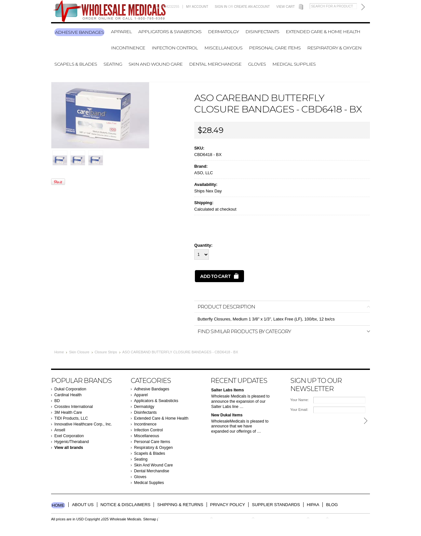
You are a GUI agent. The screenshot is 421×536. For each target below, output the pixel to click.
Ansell (59, 430)
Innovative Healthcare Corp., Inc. (83, 424)
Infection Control (175, 48)
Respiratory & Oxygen (334, 48)
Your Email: (299, 410)
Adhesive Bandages (79, 32)
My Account (197, 6)
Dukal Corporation (70, 389)
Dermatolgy (223, 31)
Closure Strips (106, 352)
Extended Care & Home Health (323, 31)
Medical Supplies (294, 64)
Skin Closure (79, 352)
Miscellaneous (223, 48)
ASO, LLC (203, 172)
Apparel (121, 31)
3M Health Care (68, 412)
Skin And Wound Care (156, 64)
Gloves (257, 64)
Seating (112, 64)
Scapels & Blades (75, 64)
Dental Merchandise (215, 64)
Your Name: (299, 400)
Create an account (252, 6)
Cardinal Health (68, 395)
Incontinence (128, 48)
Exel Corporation (69, 436)
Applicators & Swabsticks (169, 31)
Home (59, 352)
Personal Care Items (275, 48)
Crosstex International (73, 406)
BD (57, 401)
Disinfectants (262, 31)
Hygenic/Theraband (71, 441)
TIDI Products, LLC (71, 418)
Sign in (221, 6)
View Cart (285, 6)
